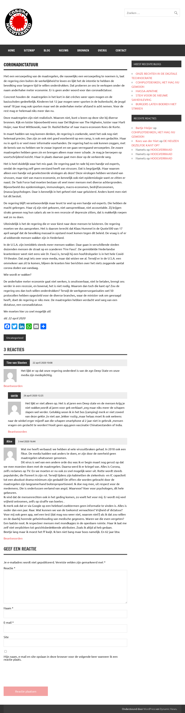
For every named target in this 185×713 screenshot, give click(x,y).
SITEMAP (29, 50)
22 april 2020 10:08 (42, 362)
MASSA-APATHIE (147, 91)
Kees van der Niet (147, 141)
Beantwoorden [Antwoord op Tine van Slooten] (13, 386)
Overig (102, 50)
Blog (47, 50)
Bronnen (83, 50)
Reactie (9, 567)
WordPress (149, 708)
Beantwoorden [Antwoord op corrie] (17, 431)
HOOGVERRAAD (161, 149)
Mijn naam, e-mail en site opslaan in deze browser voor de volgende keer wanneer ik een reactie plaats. (61, 658)
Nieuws (63, 50)
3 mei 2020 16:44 (26, 441)
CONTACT (121, 50)
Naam (8, 608)
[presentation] (31, 671)
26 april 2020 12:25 (33, 395)
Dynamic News (168, 708)
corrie (14, 395)
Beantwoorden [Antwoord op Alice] (13, 538)
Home (11, 50)
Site (6, 636)
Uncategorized (14, 337)
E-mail (9, 622)
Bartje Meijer (144, 127)
